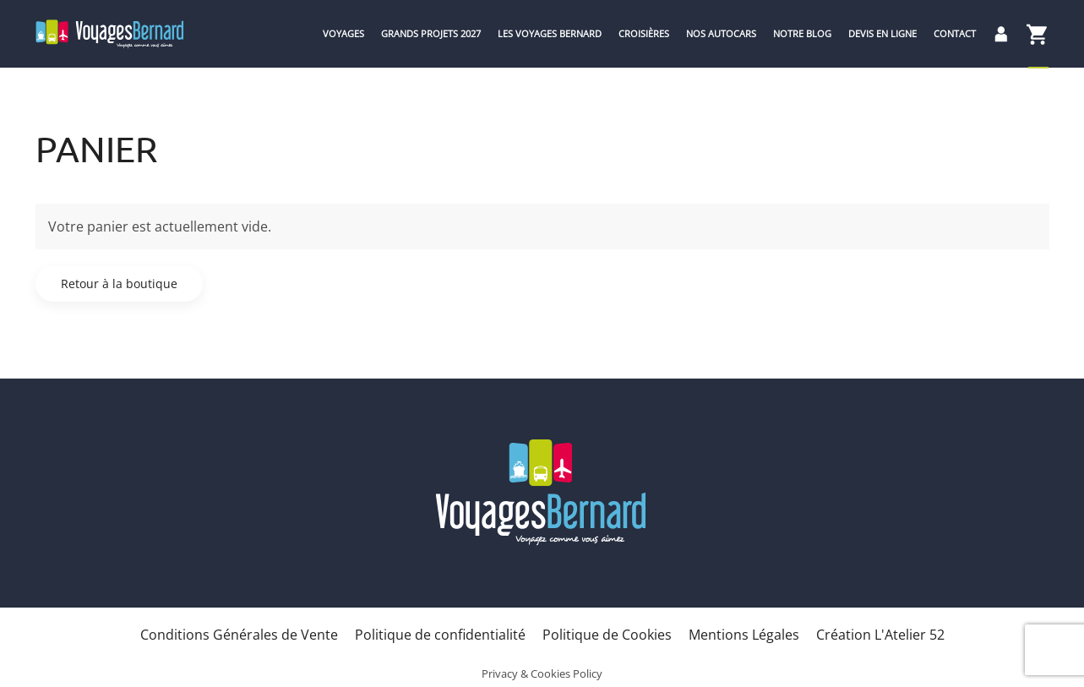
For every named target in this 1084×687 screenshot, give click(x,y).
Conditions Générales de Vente (239, 634)
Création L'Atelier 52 (880, 634)
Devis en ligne (882, 33)
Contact (955, 33)
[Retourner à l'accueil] (110, 34)
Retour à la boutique (119, 283)
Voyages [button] (343, 33)
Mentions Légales (744, 634)
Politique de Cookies (607, 634)
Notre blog (802, 33)
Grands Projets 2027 (431, 33)
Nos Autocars (721, 33)
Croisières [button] (643, 33)
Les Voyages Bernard (550, 33)
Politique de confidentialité (440, 634)
